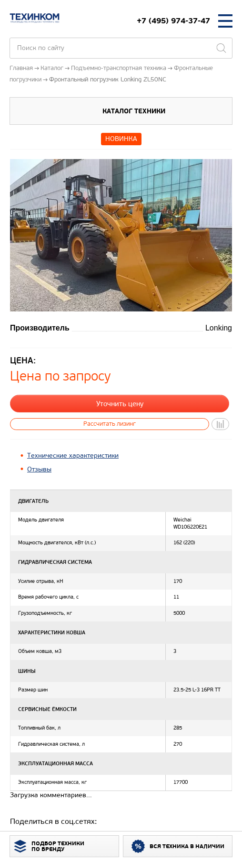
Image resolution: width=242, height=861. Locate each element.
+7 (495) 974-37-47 (173, 21)
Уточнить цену (119, 404)
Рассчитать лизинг (109, 423)
